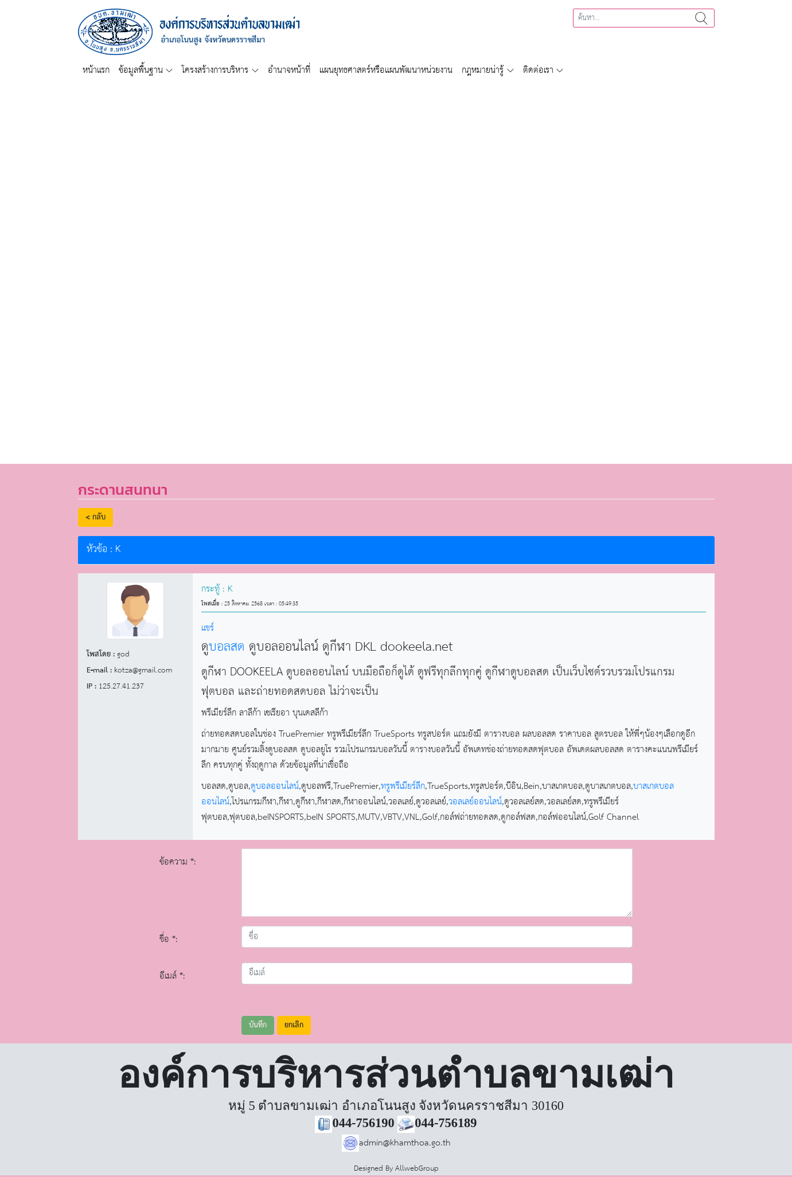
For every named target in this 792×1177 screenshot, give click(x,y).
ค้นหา (701, 18)
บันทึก (258, 1025)
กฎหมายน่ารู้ (483, 70)
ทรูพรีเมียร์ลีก (403, 786)
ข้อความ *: (177, 862)
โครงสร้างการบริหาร (215, 70)
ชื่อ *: (168, 939)
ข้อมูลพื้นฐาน (141, 70)
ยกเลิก (293, 1025)
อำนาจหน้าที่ (289, 70)
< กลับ (95, 517)
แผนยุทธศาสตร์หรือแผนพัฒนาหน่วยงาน (385, 70)
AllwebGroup (417, 1169)
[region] (396, 266)
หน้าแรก (96, 70)
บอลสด (227, 647)
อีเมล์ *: (172, 976)
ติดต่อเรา (538, 70)
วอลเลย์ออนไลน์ (475, 801)
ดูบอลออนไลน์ (275, 786)
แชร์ (207, 628)
